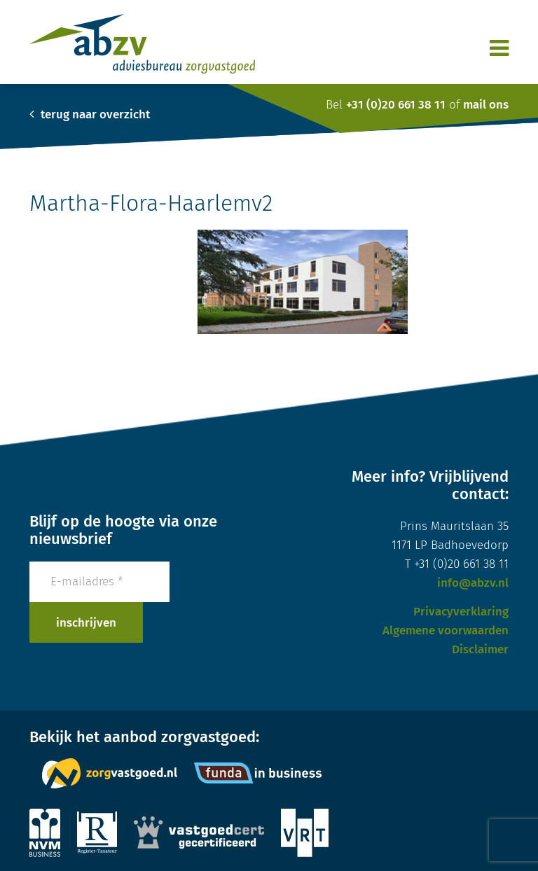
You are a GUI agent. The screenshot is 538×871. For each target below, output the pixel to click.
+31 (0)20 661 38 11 (396, 104)
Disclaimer (480, 649)
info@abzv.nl (473, 583)
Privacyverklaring (461, 611)
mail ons (486, 104)
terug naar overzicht (89, 114)
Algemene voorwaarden (445, 630)
